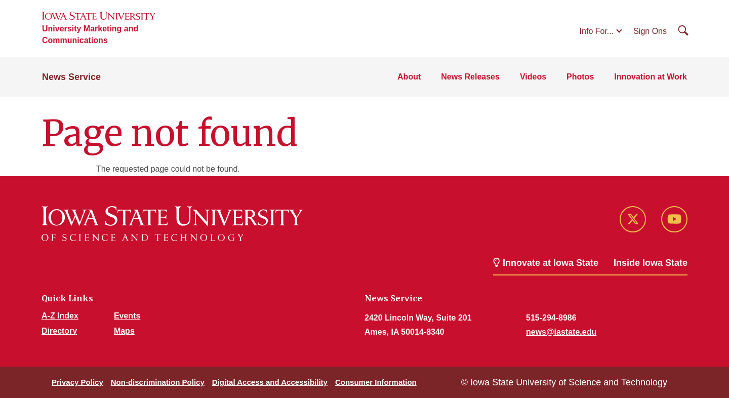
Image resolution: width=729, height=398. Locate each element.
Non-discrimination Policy (158, 382)
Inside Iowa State (650, 263)
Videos (533, 76)
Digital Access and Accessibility (270, 382)
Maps (124, 331)
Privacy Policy (77, 382)
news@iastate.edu (561, 332)
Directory (59, 331)
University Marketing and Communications (90, 34)
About (409, 76)
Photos (580, 76)
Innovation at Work (650, 76)
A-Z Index (60, 315)
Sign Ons (650, 31)
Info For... (597, 31)
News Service (71, 77)
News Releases (470, 76)
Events (127, 315)
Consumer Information (376, 382)
